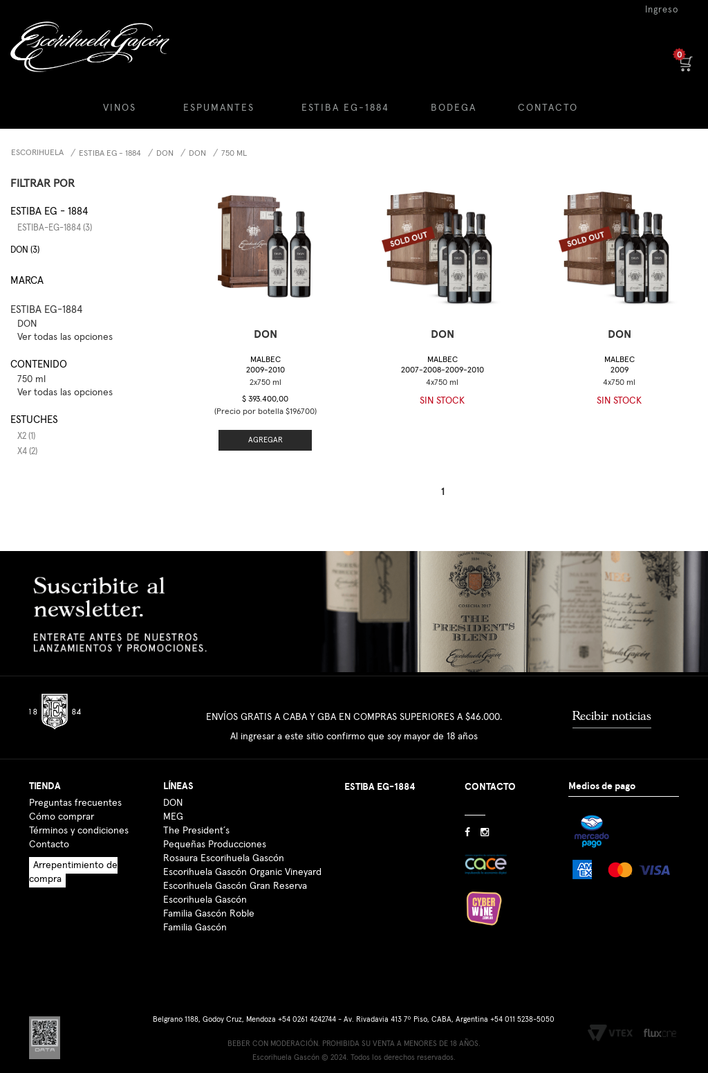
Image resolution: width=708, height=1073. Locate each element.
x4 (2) (27, 451)
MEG (173, 817)
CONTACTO (548, 108)
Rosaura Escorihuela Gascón (223, 858)
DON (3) (24, 250)
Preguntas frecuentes (75, 803)
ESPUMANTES (218, 108)
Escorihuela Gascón (205, 900)
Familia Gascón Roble (208, 914)
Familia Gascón (195, 927)
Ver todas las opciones (65, 337)
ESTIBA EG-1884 (345, 108)
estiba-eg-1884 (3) (54, 228)
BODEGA (453, 108)
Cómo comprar (61, 817)
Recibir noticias (611, 716)
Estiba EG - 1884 (110, 154)
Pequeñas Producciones (214, 844)
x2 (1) (26, 436)
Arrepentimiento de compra (73, 872)
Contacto (49, 844)
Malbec (265, 365)
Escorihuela (37, 153)
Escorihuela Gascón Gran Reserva (235, 886)
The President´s (196, 831)
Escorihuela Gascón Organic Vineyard (242, 872)
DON (165, 154)
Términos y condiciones (79, 831)
